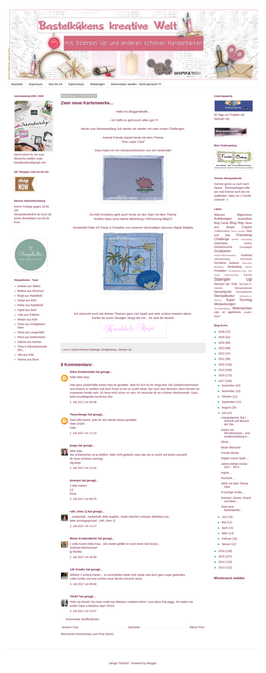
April (225, 527)
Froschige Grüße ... (233, 492)
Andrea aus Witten (29, 286)
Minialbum (219, 267)
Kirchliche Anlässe (226, 263)
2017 (221, 380)
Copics (247, 227)
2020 (221, 364)
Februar (227, 538)
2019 (221, 369)
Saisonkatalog (232, 275)
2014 (221, 561)
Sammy (247, 275)
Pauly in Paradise (113, 227)
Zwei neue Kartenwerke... (231, 508)
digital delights (183, 227)
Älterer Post (197, 627)
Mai (224, 522)
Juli (224, 412)
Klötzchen (247, 263)
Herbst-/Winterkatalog (225, 255)
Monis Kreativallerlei (83, 538)
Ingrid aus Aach (27, 310)
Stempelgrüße (223, 291)
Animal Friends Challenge (85, 349)
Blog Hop (237, 223)
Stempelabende (243, 288)
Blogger (151, 663)
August (226, 407)
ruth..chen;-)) (78, 511)
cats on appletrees (227, 312)
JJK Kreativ (77, 569)
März (225, 533)
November (228, 391)
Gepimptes (221, 243)
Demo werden (238, 231)
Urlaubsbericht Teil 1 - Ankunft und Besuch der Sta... (235, 421)
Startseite (17, 84)
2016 (221, 551)
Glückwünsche (223, 247)
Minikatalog (235, 266)
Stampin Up (125, 349)
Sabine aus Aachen (30, 341)
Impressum (36, 84)
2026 (221, 331)
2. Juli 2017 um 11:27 (83, 526)
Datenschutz (76, 84)
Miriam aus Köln (28, 319)
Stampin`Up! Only (225, 284)
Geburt (235, 239)
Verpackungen (224, 304)
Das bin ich (55, 84)
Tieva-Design (78, 414)
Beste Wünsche (231, 447)
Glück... (225, 441)
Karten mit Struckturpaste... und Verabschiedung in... (235, 433)
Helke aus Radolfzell (30, 305)
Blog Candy (221, 223)
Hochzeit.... (228, 478)
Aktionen (219, 214)
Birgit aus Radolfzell (30, 295)
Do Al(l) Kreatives (102, 214)
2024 (221, 342)
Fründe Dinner (230, 452)
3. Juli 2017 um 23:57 (83, 611)
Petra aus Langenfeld (31, 332)
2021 (221, 358)
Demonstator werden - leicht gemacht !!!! (136, 84)
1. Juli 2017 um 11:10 (83, 433)
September (229, 401)
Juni (225, 516)
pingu (73, 445)
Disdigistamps (109, 349)
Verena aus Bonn (28, 359)
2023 (221, 348)
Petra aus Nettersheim (31, 337)
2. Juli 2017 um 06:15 (83, 498)
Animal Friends (113, 137)
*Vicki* (74, 596)
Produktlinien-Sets (237, 271)
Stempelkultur (224, 296)
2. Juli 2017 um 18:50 (83, 557)
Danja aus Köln (27, 300)
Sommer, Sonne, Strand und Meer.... (236, 499)
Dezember (228, 385)
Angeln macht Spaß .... (235, 458)
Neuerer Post (70, 627)
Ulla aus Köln (26, 354)
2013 (221, 567)
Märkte (248, 267)
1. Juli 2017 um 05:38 (83, 402)
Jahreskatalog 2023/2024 (233, 259)
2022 (221, 353)
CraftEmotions (222, 231)
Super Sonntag (239, 300)
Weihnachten (242, 308)
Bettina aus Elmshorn (31, 291)
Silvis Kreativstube (82, 371)
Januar (226, 544)
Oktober (227, 396)
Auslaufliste (245, 218)
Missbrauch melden (229, 578)
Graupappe (245, 247)
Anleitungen (97, 84)
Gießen (248, 243)
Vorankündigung (222, 308)
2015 (221, 556)
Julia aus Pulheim (29, 314)
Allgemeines (244, 214)
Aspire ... (226, 472)
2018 (221, 375)
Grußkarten (222, 251)
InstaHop (246, 255)
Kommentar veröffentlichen (82, 619)
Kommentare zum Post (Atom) (95, 634)
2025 (221, 337)
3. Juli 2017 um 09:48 (83, 584)
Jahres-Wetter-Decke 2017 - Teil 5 (234, 465)
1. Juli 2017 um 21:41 (83, 467)
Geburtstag (246, 239)
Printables (220, 270)
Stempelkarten (244, 292)
